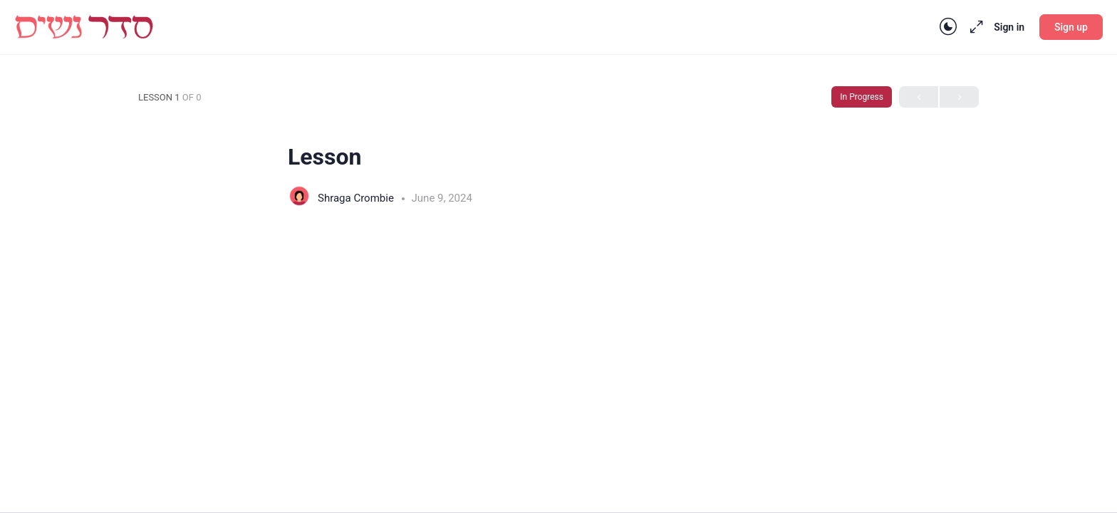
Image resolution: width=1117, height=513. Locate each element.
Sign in (1009, 27)
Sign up (1071, 27)
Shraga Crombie (357, 198)
